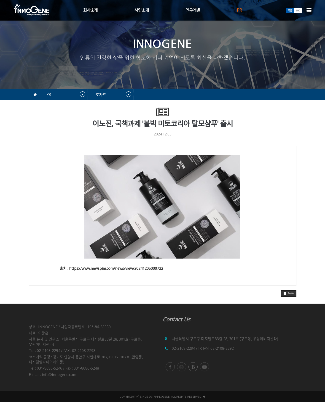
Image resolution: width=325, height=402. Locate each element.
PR (239, 10)
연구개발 (193, 10)
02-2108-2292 (222, 348)
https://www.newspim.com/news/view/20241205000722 (116, 268)
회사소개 (90, 10)
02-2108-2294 (183, 348)
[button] (288, 293)
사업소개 (141, 10)
